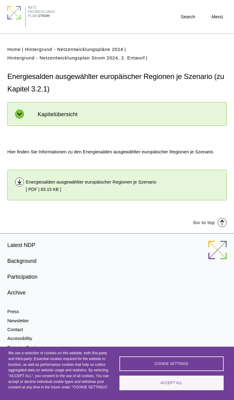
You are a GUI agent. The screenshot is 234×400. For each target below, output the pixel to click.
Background (22, 261)
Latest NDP (21, 245)
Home (14, 49)
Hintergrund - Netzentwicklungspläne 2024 (74, 49)
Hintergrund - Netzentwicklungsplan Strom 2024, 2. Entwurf (76, 57)
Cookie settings (171, 364)
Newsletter (18, 320)
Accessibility (19, 338)
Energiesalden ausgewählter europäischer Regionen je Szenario (91, 181)
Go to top (210, 222)
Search (188, 16)
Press (13, 311)
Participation (22, 277)
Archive (16, 293)
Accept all (171, 383)
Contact (15, 329)
